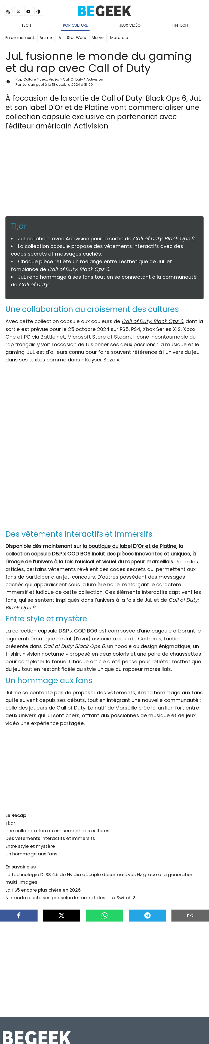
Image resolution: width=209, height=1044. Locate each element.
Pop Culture (75, 25)
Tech (26, 25)
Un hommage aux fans (31, 853)
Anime (45, 37)
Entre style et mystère (30, 846)
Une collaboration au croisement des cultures (57, 830)
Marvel (98, 37)
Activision (95, 79)
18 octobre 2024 (66, 84)
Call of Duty (71, 707)
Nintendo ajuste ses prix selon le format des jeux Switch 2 (70, 897)
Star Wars (76, 37)
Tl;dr (10, 823)
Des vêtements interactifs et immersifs (50, 838)
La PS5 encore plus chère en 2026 (43, 890)
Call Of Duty (73, 79)
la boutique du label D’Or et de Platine (129, 546)
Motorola (119, 37)
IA (59, 37)
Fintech (180, 25)
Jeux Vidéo (130, 25)
